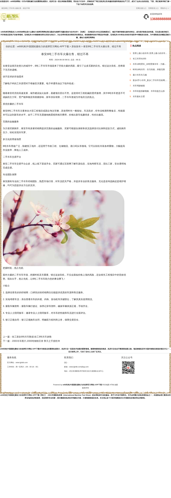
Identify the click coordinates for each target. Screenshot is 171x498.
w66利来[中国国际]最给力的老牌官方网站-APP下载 (43, 46)
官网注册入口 (141, 8)
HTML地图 (114, 385)
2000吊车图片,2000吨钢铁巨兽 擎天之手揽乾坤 (36, 341)
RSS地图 (105, 385)
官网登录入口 (153, 8)
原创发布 (76, 46)
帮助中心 (164, 8)
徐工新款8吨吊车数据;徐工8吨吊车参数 (32, 337)
